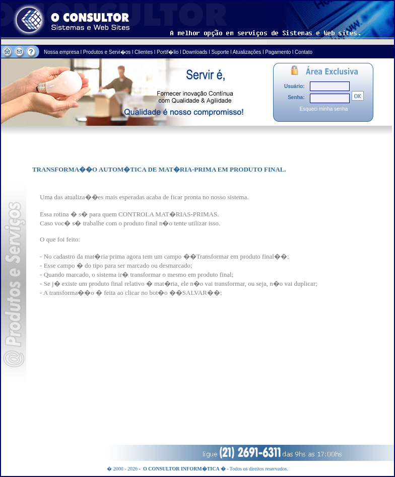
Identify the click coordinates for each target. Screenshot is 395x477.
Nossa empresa (62, 52)
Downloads (194, 52)
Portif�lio (167, 52)
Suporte (220, 52)
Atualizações (247, 52)
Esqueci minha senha (324, 109)
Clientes (144, 52)
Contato (303, 52)
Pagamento (278, 52)
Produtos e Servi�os (107, 52)
